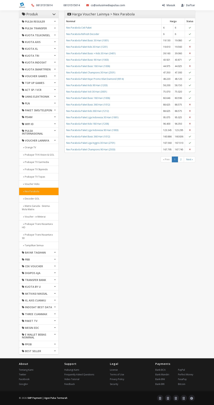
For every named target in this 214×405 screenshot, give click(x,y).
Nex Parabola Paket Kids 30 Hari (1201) (86, 46)
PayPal (181, 369)
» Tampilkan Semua (33, 245)
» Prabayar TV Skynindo (35, 169)
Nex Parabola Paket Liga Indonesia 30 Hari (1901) (92, 117)
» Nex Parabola (30, 191)
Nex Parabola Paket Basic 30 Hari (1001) (87, 40)
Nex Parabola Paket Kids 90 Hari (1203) (86, 85)
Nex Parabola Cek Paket (79, 27)
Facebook (24, 379)
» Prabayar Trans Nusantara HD (37, 225)
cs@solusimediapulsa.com (105, 5)
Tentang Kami (26, 369)
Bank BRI (159, 384)
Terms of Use (117, 374)
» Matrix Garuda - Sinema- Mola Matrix (36, 207)
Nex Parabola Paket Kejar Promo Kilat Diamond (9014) (95, 79)
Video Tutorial (71, 379)
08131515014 (42, 5)
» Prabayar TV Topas (33, 176)
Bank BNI (160, 379)
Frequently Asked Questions (79, 374)
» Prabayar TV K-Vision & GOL (38, 154)
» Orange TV (29, 147)
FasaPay (182, 379)
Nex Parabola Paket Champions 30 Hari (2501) (90, 72)
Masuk (168, 5)
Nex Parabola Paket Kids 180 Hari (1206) (87, 123)
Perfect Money (185, 374)
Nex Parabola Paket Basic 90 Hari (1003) (87, 59)
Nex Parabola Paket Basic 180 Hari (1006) (88, 66)
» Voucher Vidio (31, 184)
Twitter (22, 374)
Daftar (188, 5)
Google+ (23, 384)
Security (114, 384)
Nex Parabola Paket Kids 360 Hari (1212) (87, 111)
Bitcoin (181, 384)
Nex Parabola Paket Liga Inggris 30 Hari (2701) (90, 143)
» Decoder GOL (30, 198)
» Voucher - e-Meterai (34, 216)
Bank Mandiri (162, 374)
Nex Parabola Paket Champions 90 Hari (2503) (90, 149)
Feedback (69, 384)
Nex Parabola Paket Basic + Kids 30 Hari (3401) (91, 53)
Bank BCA (160, 369)
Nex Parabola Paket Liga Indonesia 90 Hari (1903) (92, 130)
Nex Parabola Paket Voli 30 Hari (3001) (86, 91)
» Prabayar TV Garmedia (35, 162)
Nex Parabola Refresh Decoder (82, 34)
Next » (189, 159)
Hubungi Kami (71, 369)
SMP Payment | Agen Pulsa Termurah (47, 398)
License (114, 369)
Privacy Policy (117, 379)
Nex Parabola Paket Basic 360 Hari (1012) (88, 104)
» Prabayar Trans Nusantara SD (37, 236)
